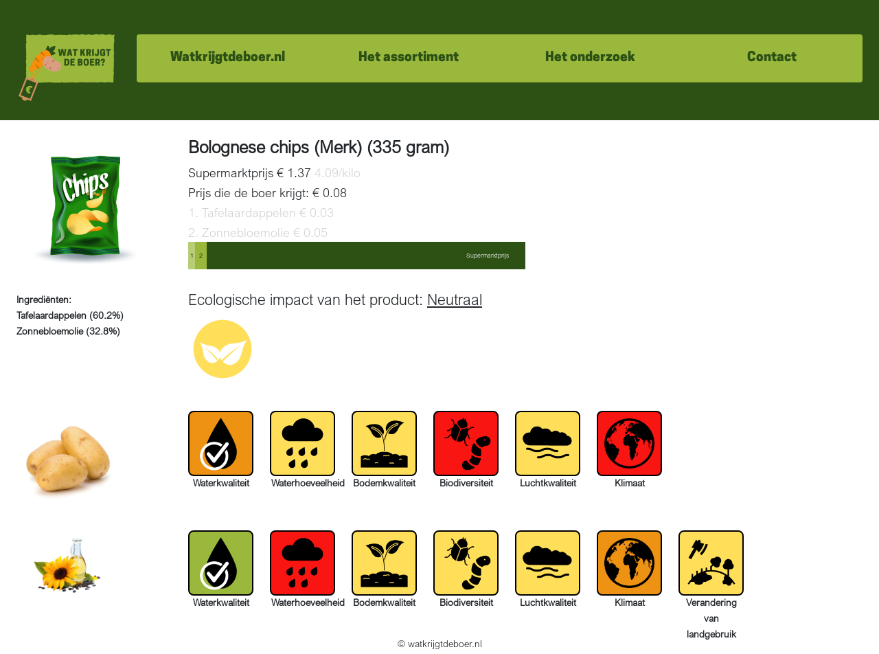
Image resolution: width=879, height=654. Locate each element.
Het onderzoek (590, 58)
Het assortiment (408, 58)
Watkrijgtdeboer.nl (227, 58)
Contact (772, 58)
